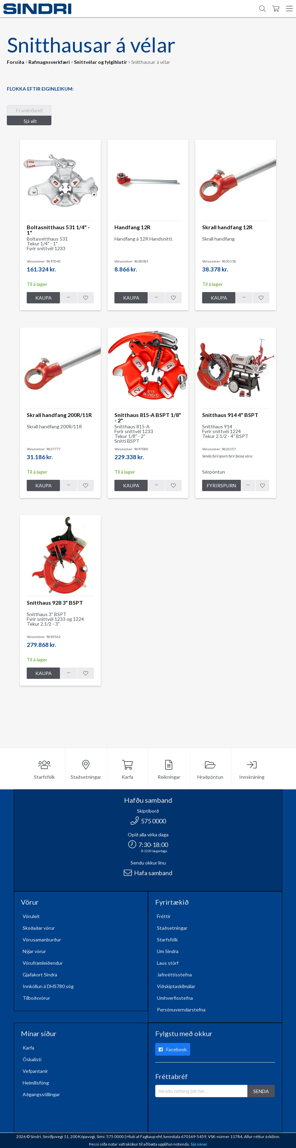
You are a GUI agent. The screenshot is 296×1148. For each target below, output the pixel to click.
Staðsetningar (86, 770)
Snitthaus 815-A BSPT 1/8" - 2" (147, 417)
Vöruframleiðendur (43, 963)
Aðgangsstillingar (41, 1094)
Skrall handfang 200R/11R (59, 414)
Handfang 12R (132, 227)
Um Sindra (167, 951)
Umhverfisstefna (175, 998)
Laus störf (167, 963)
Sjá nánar (198, 1144)
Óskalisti (32, 1059)
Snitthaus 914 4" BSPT (230, 414)
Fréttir (164, 916)
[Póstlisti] (201, 1091)
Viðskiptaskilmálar (176, 986)
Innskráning (251, 770)
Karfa (127, 770)
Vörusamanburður (42, 939)
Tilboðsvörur (36, 998)
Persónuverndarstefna (181, 1009)
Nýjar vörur (34, 951)
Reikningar (169, 770)
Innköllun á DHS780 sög (48, 986)
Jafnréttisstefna (174, 974)
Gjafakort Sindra (40, 974)
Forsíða (15, 62)
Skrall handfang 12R (227, 227)
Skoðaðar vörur (39, 928)
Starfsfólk (44, 770)
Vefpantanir (35, 1071)
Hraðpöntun (210, 770)
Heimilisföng (36, 1083)
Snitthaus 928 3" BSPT (55, 602)
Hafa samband (148, 873)
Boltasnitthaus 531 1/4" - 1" (58, 230)
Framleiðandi (29, 110)
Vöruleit (31, 916)
